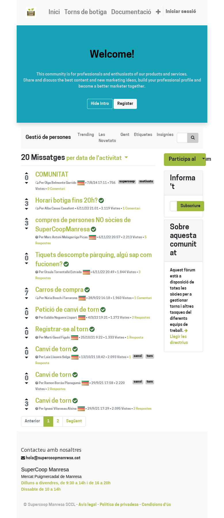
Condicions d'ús (156, 505)
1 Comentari (131, 208)
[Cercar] (192, 138)
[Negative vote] (26, 183)
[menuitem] (54, 13)
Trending (86, 135)
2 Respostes (141, 318)
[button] (158, 13)
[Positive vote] (26, 173)
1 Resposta (135, 337)
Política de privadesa (119, 505)
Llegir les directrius (179, 337)
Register (125, 104)
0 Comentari (56, 189)
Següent (74, 421)
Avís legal (88, 505)
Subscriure (190, 206)
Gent (124, 135)
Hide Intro (100, 104)
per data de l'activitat (94, 158)
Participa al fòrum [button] (182, 159)
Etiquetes (143, 135)
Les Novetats (107, 138)
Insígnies (165, 135)
